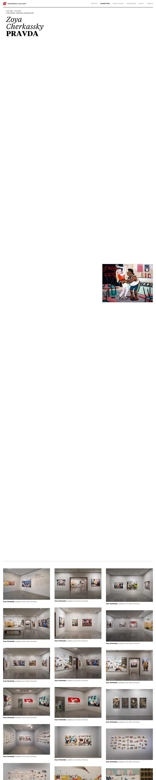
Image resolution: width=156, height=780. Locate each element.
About (141, 3)
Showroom (131, 3)
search (150, 3)
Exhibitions (105, 3)
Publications (118, 3)
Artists (94, 3)
